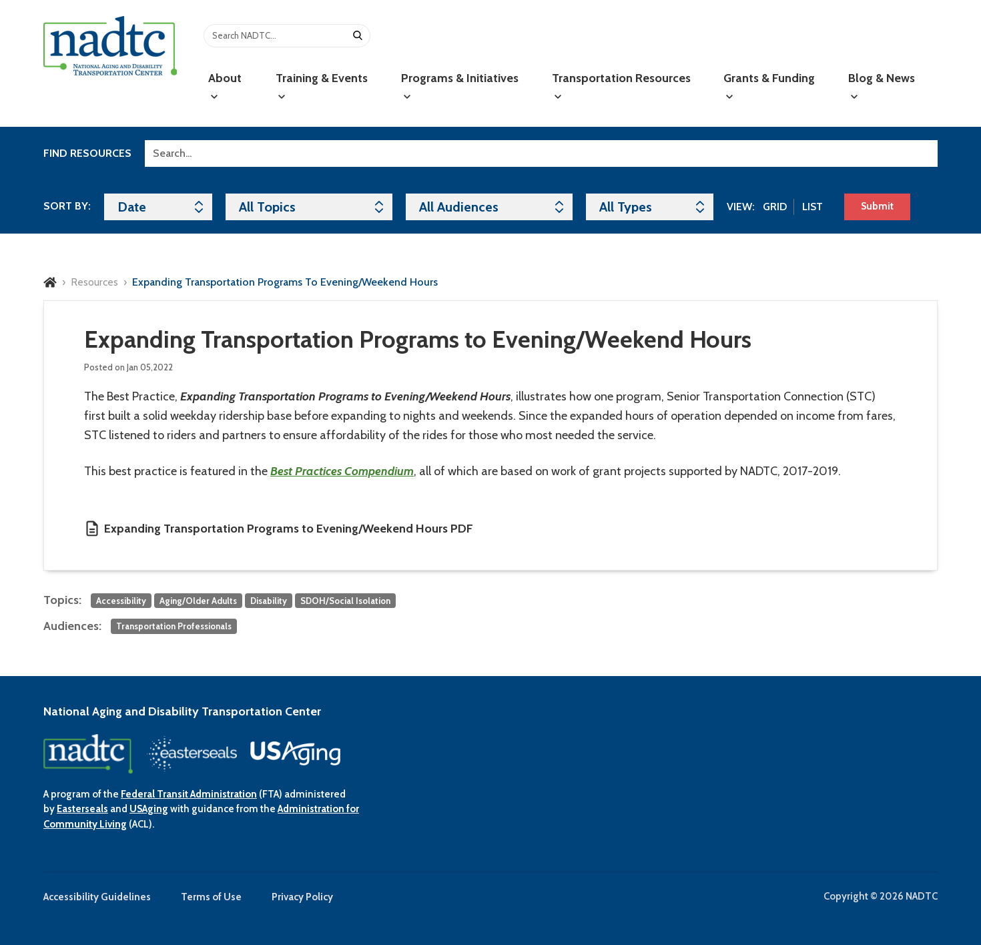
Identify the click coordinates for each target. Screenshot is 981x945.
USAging (148, 809)
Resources (94, 282)
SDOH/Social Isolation (345, 600)
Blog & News (881, 86)
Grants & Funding (769, 86)
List (812, 206)
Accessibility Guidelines (97, 897)
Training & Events (322, 86)
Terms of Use (211, 897)
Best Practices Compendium (342, 471)
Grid (775, 206)
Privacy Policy (302, 897)
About (225, 86)
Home (50, 282)
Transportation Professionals (174, 626)
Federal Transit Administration (189, 794)
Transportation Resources (621, 86)
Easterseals (82, 809)
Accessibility (121, 600)
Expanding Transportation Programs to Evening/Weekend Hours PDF (288, 528)
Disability (268, 600)
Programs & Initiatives (460, 86)
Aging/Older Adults (198, 600)
